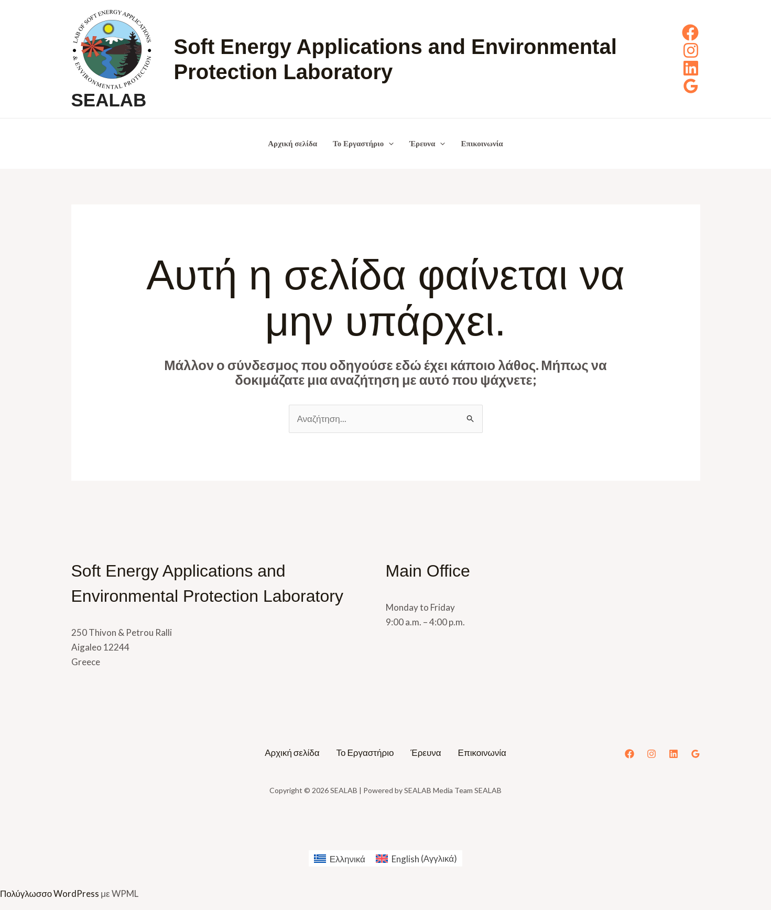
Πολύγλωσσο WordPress (49, 893)
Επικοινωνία (482, 143)
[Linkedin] (691, 68)
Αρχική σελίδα (292, 143)
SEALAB (109, 100)
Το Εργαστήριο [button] (363, 143)
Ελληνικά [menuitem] (347, 858)
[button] (389, 143)
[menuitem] (340, 858)
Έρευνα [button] (427, 143)
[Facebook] (690, 32)
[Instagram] (691, 50)
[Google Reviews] (691, 86)
